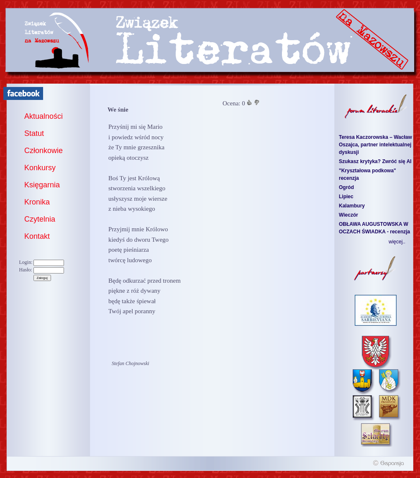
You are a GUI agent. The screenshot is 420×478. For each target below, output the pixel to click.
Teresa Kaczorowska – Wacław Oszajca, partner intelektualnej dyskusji (375, 144)
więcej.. (397, 242)
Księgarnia (42, 185)
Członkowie (43, 150)
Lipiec (346, 196)
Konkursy (40, 168)
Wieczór (348, 215)
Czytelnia (39, 219)
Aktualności (43, 116)
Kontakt (37, 236)
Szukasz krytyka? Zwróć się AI (375, 161)
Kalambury (352, 206)
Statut (34, 133)
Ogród (346, 187)
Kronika (37, 202)
